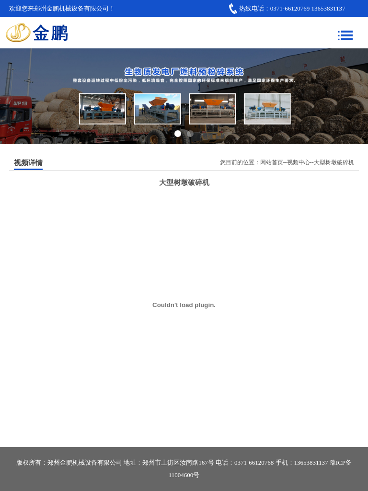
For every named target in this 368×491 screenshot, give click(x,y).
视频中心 (298, 162)
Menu (345, 32)
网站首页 (271, 162)
